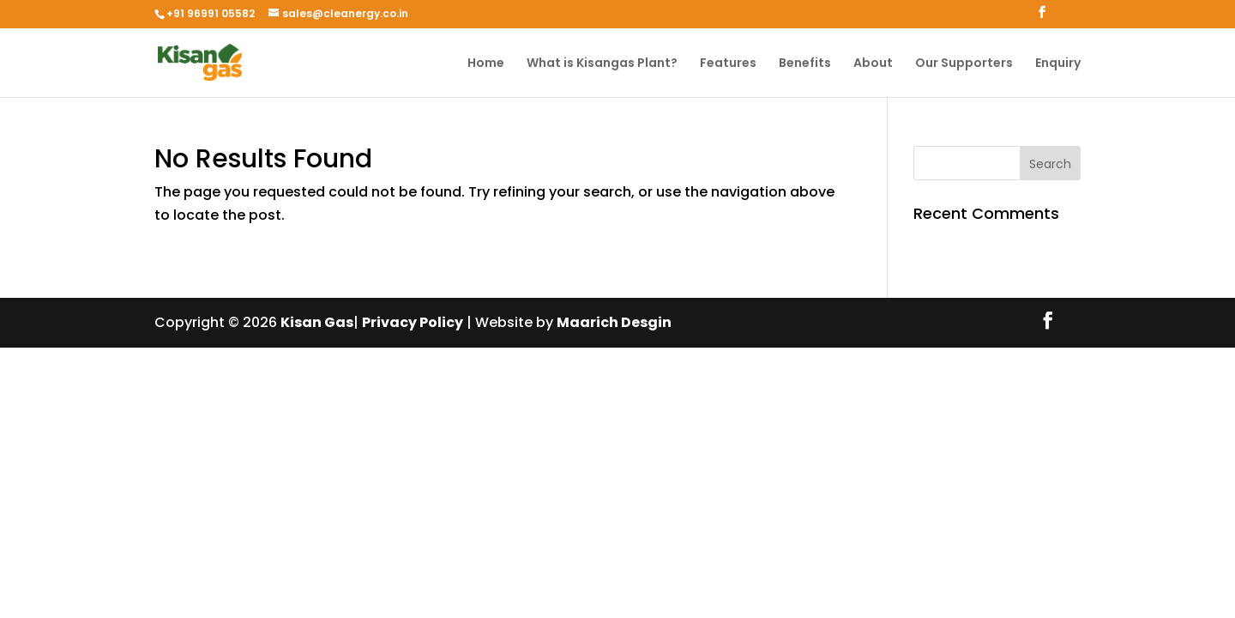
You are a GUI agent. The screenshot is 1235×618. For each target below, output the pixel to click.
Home (485, 64)
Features (728, 64)
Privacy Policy (412, 322)
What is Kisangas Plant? (602, 64)
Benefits (805, 64)
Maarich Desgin (614, 322)
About (873, 64)
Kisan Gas (316, 322)
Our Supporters (964, 64)
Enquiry (1058, 64)
